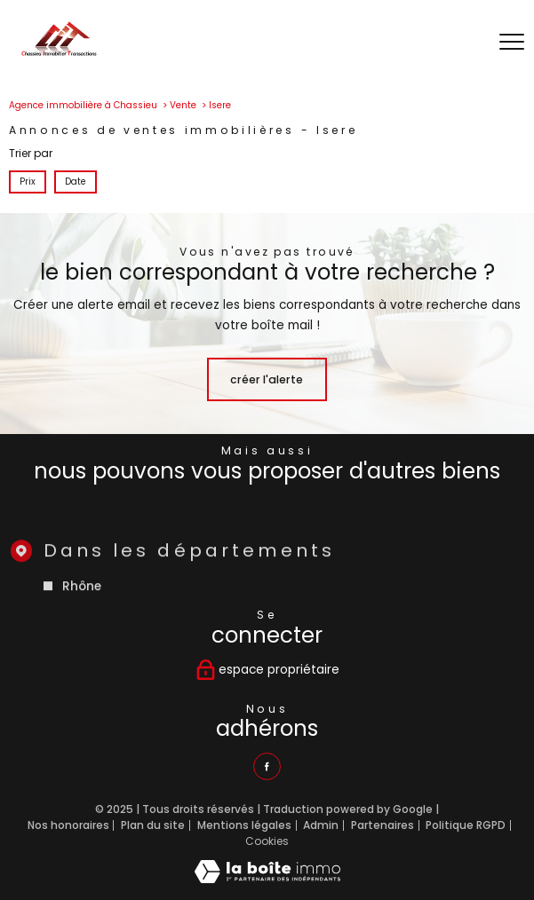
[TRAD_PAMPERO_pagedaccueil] (59, 52)
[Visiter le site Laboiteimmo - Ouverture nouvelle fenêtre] (267, 879)
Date (75, 180)
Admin (321, 825)
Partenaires (382, 825)
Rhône (82, 606)
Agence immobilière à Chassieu (83, 105)
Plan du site (153, 825)
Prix (28, 180)
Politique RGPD (466, 825)
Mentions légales (244, 825)
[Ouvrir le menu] (512, 42)
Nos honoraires (68, 825)
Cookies (267, 841)
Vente (183, 105)
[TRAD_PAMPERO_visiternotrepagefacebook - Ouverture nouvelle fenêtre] (267, 766)
